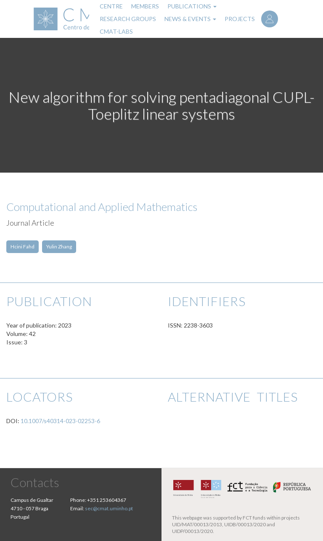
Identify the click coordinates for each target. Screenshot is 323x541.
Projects (240, 18)
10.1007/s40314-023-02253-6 (60, 420)
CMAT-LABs (116, 31)
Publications (192, 6)
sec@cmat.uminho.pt (109, 508)
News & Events (190, 18)
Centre (111, 6)
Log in (269, 19)
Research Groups (128, 18)
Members (145, 6)
